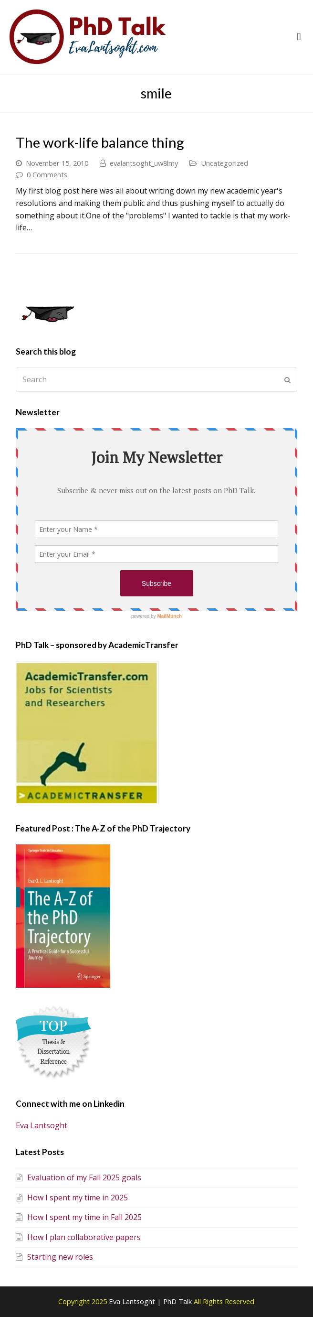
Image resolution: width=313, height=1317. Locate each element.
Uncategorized (224, 163)
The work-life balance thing (100, 142)
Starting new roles (54, 1257)
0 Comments (47, 174)
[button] (298, 37)
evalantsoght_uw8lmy (144, 163)
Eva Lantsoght (41, 1125)
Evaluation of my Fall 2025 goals (78, 1177)
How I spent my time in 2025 (72, 1197)
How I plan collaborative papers (78, 1237)
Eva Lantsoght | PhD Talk (151, 1301)
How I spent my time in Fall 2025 (79, 1217)
